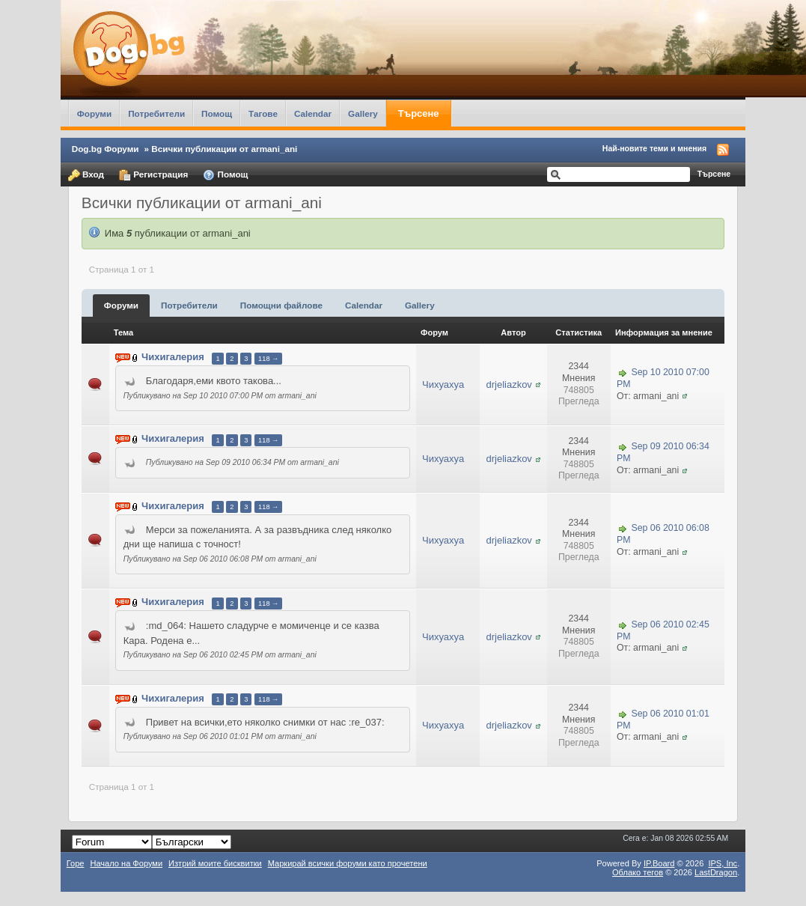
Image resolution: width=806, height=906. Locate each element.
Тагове (263, 113)
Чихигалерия (172, 357)
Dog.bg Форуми (105, 148)
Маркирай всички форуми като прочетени (347, 863)
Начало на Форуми (126, 863)
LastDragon (715, 872)
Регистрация (153, 175)
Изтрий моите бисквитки (215, 863)
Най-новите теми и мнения (654, 148)
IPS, (722, 863)
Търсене (418, 113)
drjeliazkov (508, 384)
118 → (268, 358)
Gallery (363, 113)
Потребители (156, 113)
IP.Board (659, 863)
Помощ (216, 113)
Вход (86, 175)
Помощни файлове (281, 305)
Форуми (94, 113)
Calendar (313, 113)
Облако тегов (637, 872)
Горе (76, 863)
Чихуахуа (443, 384)
